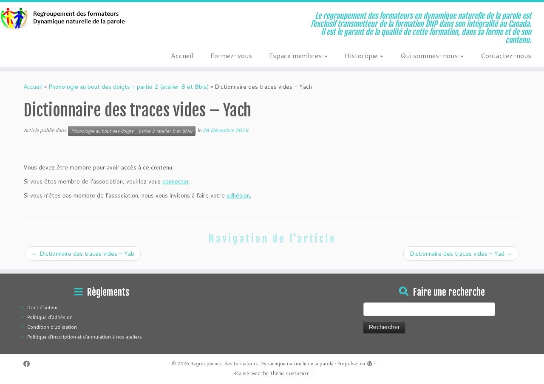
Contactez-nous (506, 55)
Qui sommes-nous (432, 55)
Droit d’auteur (42, 307)
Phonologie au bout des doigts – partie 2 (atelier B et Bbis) (128, 86)
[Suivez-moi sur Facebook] (29, 363)
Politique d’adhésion (50, 317)
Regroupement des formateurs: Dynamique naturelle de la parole (262, 363)
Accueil (182, 55)
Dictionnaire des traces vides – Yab (83, 253)
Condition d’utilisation (52, 327)
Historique (364, 55)
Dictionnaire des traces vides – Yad (461, 253)
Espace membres (298, 55)
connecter (175, 181)
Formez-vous (231, 55)
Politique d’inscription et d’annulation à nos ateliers (84, 336)
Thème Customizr (289, 373)
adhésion (238, 195)
